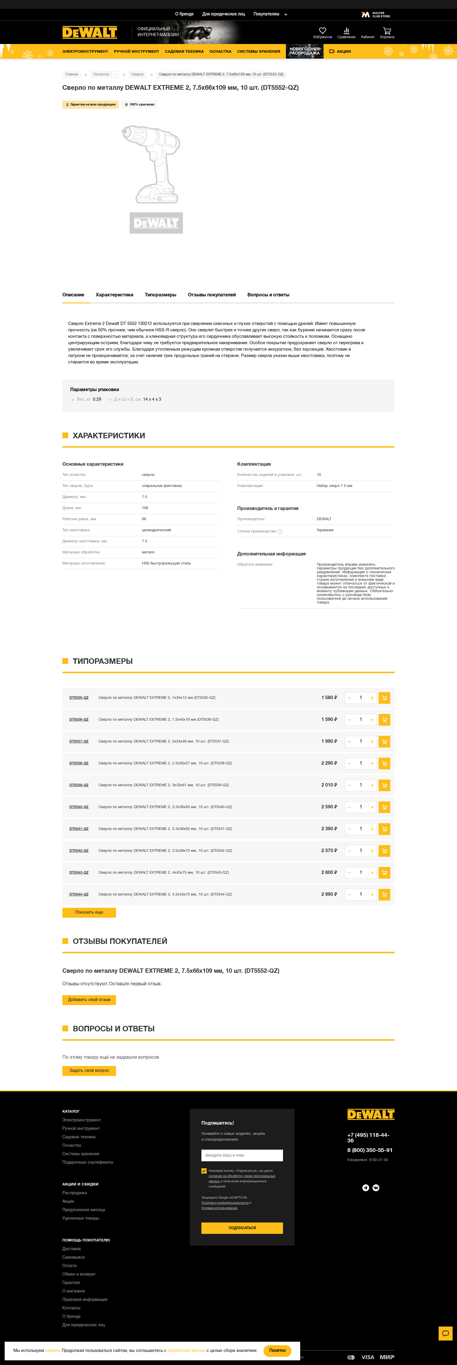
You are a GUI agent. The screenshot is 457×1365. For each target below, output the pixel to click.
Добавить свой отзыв (89, 1000)
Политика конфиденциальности (225, 1203)
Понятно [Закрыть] (277, 1351)
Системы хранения (258, 52)
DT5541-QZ (79, 829)
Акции (340, 52)
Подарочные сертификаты (87, 1163)
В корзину (384, 698)
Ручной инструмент (136, 52)
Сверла (137, 74)
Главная (71, 74)
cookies (52, 1351)
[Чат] (446, 1334)
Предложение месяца (83, 1210)
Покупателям (266, 14)
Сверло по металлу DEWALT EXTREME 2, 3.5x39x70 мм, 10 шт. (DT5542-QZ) (165, 851)
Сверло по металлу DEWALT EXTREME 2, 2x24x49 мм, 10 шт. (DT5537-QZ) (164, 741)
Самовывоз (73, 1258)
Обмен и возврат (79, 1274)
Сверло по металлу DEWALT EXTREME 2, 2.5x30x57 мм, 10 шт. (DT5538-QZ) (165, 763)
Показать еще (89, 912)
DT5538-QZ (79, 763)
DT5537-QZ (79, 741)
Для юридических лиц (223, 14)
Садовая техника (184, 52)
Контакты (71, 1308)
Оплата (69, 1266)
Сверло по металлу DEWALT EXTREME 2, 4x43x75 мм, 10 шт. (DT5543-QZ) (164, 873)
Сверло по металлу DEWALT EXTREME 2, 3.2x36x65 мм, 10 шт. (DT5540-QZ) (165, 807)
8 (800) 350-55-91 (370, 1150)
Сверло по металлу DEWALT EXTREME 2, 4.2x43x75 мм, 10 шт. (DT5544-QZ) (165, 894)
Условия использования (219, 1208)
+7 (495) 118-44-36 (368, 1138)
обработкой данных (186, 1351)
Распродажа (74, 1193)
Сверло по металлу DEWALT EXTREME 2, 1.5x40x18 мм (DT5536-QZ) (159, 720)
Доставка (71, 1249)
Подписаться (242, 1228)
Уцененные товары (80, 1218)
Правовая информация (85, 1300)
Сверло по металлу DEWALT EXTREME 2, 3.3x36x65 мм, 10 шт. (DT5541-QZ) (165, 829)
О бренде (184, 14)
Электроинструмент (85, 52)
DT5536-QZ (79, 719)
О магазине (73, 1291)
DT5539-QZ (79, 785)
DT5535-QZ (79, 697)
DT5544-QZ (79, 894)
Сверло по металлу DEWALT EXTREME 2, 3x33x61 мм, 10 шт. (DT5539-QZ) (164, 785)
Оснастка (220, 52)
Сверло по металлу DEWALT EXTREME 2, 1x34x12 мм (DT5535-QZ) (157, 698)
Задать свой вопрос (89, 1071)
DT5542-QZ (79, 850)
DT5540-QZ (79, 807)
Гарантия (71, 1283)
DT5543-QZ (79, 872)
